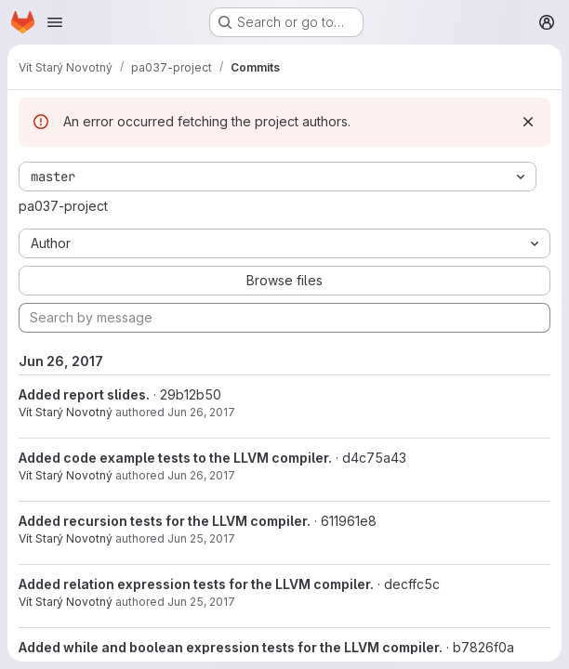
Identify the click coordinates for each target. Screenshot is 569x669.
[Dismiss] (528, 122)
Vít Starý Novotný (65, 412)
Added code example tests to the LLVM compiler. (175, 458)
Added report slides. (84, 394)
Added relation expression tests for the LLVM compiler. (196, 584)
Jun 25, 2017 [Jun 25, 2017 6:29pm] (201, 538)
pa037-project (63, 206)
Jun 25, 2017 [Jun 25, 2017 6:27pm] (201, 602)
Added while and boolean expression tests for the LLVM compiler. (231, 647)
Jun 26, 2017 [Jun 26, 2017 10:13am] (201, 475)
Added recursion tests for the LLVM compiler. (165, 521)
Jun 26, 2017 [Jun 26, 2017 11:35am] (201, 412)
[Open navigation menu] (55, 22)
